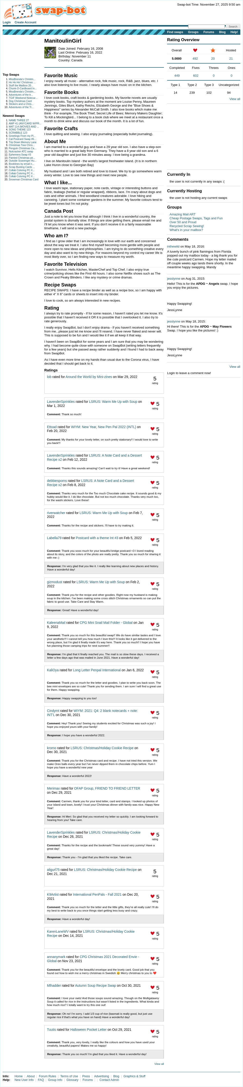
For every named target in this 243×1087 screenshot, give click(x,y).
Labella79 (54, 538)
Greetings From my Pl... (22, 136)
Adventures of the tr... (21, 94)
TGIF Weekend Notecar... (23, 98)
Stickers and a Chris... (21, 104)
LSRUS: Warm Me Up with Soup (113, 402)
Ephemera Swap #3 (20, 154)
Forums (208, 32)
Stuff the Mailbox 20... (21, 85)
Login (7, 22)
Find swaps (175, 32)
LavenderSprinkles (61, 402)
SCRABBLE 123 (18, 132)
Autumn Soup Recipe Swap (95, 985)
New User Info (24, 1080)
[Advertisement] (18, 52)
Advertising (101, 1076)
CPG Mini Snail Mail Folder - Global (106, 623)
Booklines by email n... (21, 164)
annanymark (56, 957)
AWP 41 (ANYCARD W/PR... (25, 123)
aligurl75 (53, 870)
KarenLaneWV (58, 931)
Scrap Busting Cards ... (22, 167)
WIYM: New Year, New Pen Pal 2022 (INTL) (103, 427)
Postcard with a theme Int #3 (97, 538)
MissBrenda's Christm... (22, 79)
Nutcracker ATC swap (21, 151)
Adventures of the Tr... (21, 107)
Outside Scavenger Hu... (22, 160)
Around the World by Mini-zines (89, 377)
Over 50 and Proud (183, 222)
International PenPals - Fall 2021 (97, 894)
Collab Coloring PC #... (22, 170)
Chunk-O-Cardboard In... (23, 88)
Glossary (73, 1080)
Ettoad (52, 427)
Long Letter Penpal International (97, 670)
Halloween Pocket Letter (88, 1030)
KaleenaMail (56, 623)
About (31, 1076)
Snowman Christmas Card (23, 179)
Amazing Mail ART (183, 214)
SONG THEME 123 (20, 129)
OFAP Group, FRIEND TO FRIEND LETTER (107, 788)
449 (177, 75)
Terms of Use (69, 1076)
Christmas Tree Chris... (22, 145)
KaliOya (53, 670)
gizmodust (54, 582)
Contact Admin (109, 1080)
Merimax (53, 788)
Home (19, 1076)
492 (195, 58)
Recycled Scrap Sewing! (187, 226)
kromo (51, 748)
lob (49, 377)
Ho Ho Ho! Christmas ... (22, 82)
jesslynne (173, 278)
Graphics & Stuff (134, 1076)
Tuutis (51, 1030)
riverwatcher (56, 513)
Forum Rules (47, 1076)
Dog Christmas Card (20, 101)
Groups (193, 32)
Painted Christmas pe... (22, 158)
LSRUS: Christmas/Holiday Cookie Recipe (102, 748)
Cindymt (53, 711)
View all (159, 1063)
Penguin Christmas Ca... (22, 148)
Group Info (55, 1080)
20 (213, 58)
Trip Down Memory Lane (22, 142)
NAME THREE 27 (19, 120)
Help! (234, 32)
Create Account (25, 22)
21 (231, 58)
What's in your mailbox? (186, 230)
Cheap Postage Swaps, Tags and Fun (196, 218)
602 (196, 75)
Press (86, 1076)
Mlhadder (54, 985)
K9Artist (53, 894)
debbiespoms (57, 481)
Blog (222, 32)
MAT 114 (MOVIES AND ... (24, 126)
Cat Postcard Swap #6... (22, 139)
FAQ (41, 1080)
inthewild (173, 246)
